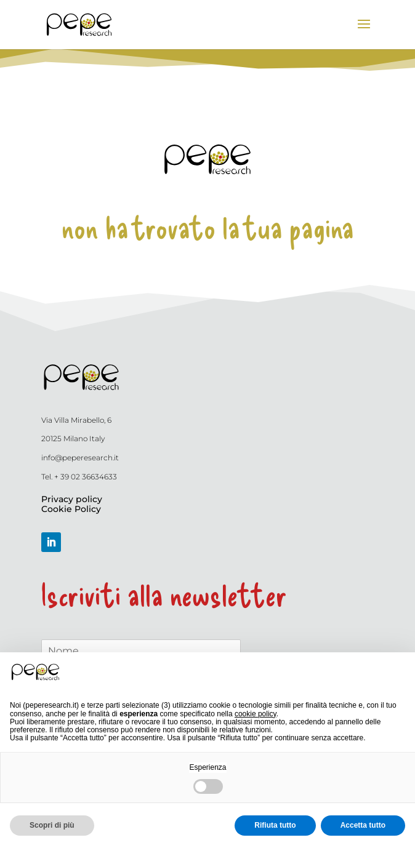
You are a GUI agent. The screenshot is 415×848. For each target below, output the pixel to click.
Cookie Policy (71, 508)
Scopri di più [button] (52, 825)
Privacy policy (71, 499)
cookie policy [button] (255, 714)
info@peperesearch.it (80, 457)
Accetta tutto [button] (362, 825)
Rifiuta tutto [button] (275, 825)
